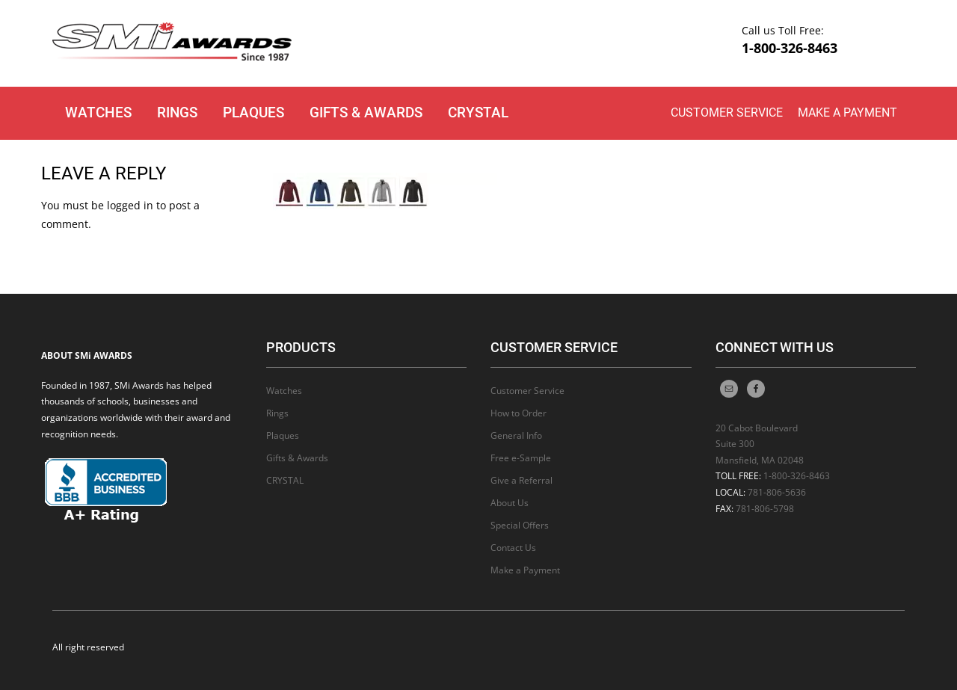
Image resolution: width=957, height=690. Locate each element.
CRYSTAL (478, 112)
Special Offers (519, 525)
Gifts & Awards (366, 112)
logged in (130, 205)
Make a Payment (847, 112)
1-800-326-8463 (789, 48)
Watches (98, 112)
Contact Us (513, 547)
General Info (516, 435)
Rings (177, 112)
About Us (509, 502)
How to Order (518, 413)
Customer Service (727, 112)
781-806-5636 (777, 492)
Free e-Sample (520, 458)
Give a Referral (521, 480)
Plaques (253, 112)
